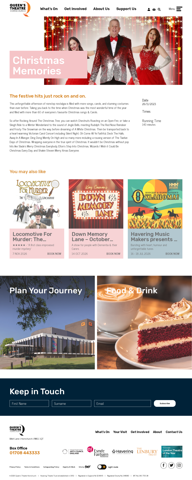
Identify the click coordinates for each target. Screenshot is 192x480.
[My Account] (149, 9)
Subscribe (165, 403)
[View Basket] (154, 9)
